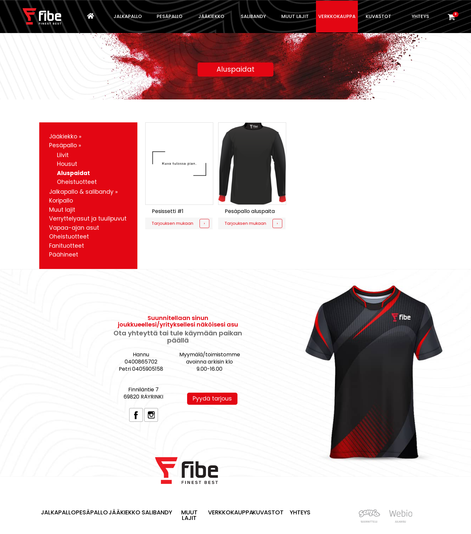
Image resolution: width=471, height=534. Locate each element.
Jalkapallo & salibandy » (83, 192)
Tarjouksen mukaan (172, 223)
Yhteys (420, 16)
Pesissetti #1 (167, 211)
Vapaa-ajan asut (74, 228)
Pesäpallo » (65, 145)
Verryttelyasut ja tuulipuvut (88, 218)
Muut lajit (295, 16)
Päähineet (63, 254)
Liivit (63, 155)
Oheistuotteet (77, 182)
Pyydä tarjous (212, 398)
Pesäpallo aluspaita (250, 211)
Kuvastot (378, 16)
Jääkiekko (211, 16)
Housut (67, 164)
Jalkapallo (127, 16)
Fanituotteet (66, 246)
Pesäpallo (170, 16)
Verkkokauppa (337, 16)
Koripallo (61, 201)
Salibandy (253, 16)
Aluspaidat (73, 173)
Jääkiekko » (65, 136)
